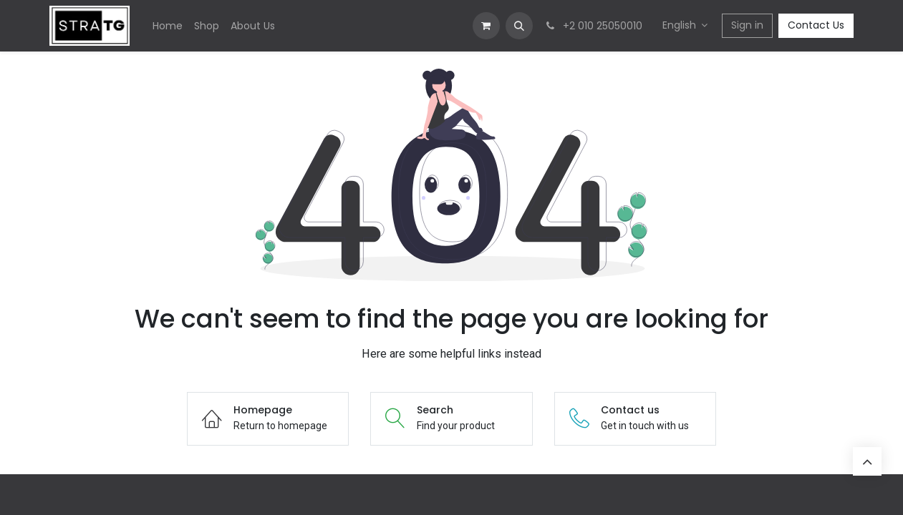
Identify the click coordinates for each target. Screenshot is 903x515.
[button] (519, 25)
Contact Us (816, 25)
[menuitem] (167, 26)
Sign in (747, 25)
